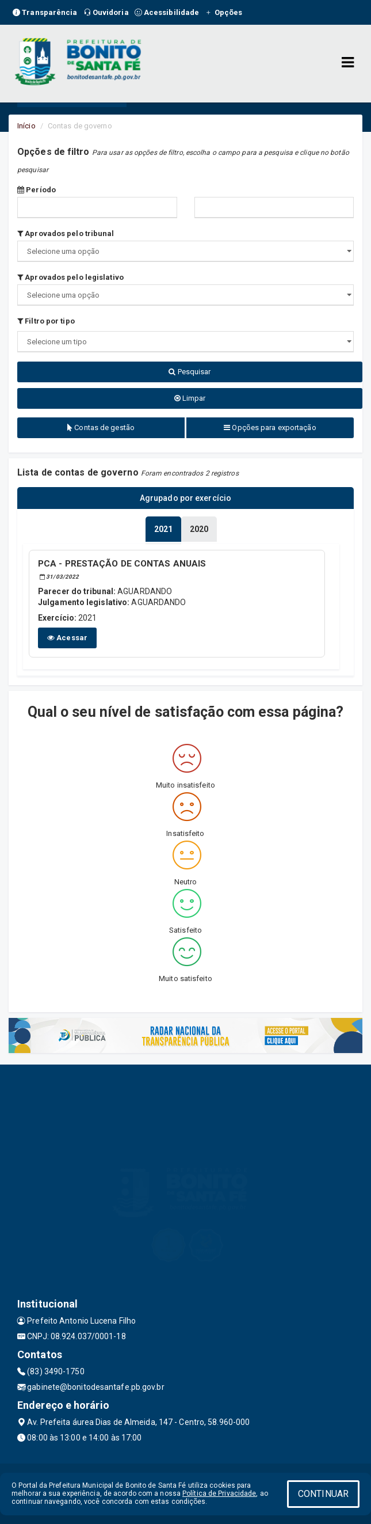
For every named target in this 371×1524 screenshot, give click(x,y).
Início (26, 125)
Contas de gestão (101, 427)
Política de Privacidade (219, 1493)
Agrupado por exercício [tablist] (185, 498)
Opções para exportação (270, 427)
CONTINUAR (323, 1493)
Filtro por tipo (46, 321)
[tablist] (163, 529)
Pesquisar (190, 371)
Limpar (190, 398)
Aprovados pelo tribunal (65, 233)
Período (36, 189)
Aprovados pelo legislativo (70, 277)
